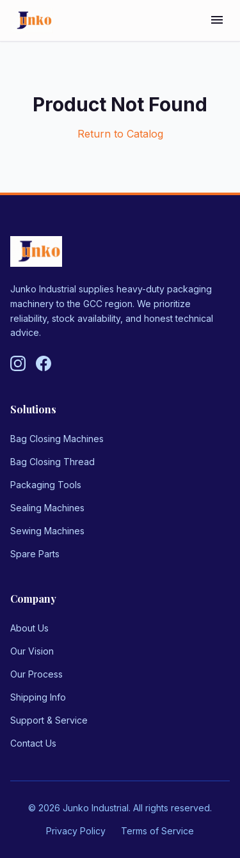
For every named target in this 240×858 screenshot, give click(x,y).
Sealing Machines (47, 507)
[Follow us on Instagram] (18, 363)
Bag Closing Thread (52, 461)
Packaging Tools (45, 484)
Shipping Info (38, 697)
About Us (29, 628)
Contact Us (33, 743)
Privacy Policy (76, 830)
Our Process (36, 674)
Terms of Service (157, 830)
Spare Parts (35, 553)
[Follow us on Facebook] (43, 363)
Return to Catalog (120, 133)
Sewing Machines (47, 530)
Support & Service (49, 720)
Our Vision (32, 651)
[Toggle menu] (217, 20)
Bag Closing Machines (57, 438)
